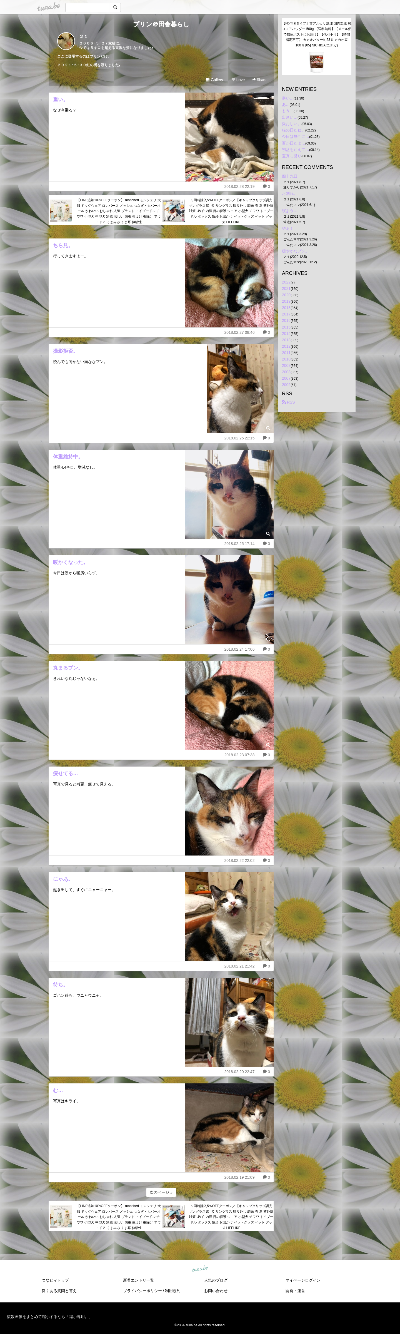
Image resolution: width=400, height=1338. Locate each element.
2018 (286, 307)
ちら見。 (63, 245)
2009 (286, 365)
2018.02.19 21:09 (239, 1177)
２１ (83, 36)
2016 (286, 320)
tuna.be (199, 1269)
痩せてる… (65, 773)
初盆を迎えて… (295, 149)
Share (259, 80)
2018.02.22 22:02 (239, 860)
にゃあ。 (63, 879)
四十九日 (290, 176)
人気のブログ (216, 1280)
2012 (286, 346)
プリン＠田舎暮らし (161, 24)
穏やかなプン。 (295, 251)
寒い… (288, 98)
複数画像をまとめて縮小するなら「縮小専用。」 (49, 1316)
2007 (286, 378)
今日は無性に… (295, 136)
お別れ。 (290, 193)
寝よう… (290, 210)
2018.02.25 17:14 (239, 543)
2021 (286, 288)
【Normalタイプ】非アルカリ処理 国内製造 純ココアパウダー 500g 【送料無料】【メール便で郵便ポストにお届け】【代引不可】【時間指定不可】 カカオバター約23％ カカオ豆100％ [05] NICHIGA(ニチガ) (316, 34)
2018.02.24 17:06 (239, 649)
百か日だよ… (293, 143)
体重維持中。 (68, 456)
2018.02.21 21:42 (239, 966)
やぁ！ (288, 228)
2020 (286, 295)
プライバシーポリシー (142, 1291)
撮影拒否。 (65, 351)
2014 (286, 333)
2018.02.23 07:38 (239, 755)
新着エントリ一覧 (138, 1280)
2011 (286, 352)
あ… (286, 104)
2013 (286, 340)
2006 (286, 384)
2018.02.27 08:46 (239, 332)
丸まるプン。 (68, 668)
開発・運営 (295, 1291)
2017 (286, 314)
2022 (286, 282)
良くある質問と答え (59, 1291)
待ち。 (60, 985)
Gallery (214, 80)
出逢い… (290, 117)
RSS (288, 402)
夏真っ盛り (291, 156)
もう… (288, 111)
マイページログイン (303, 1280)
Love (238, 80)
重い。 (60, 99)
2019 (286, 301)
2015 (286, 327)
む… (58, 1090)
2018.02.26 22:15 (239, 438)
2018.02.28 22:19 (239, 186)
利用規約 (173, 1291)
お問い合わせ (216, 1291)
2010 (286, 359)
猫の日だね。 (293, 130)
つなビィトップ (55, 1280)
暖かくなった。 (70, 562)
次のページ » (161, 1192)
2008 (286, 372)
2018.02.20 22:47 (239, 1072)
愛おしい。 (291, 123)
